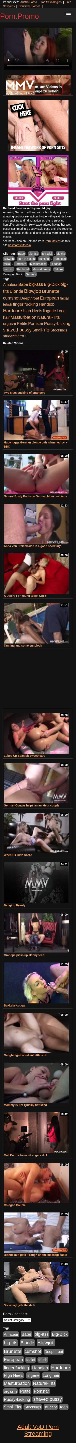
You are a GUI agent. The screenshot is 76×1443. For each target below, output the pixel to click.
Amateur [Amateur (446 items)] (10, 284)
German (31, 274)
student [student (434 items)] (9, 336)
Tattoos (58, 269)
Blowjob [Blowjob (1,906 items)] (32, 291)
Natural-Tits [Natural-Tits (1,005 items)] (48, 317)
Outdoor (56, 264)
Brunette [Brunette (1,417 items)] (51, 291)
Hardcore (20, 264)
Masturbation (38, 264)
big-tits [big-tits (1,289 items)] (10, 1342)
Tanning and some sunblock (23, 645)
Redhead (23, 269)
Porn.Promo (19, 16)
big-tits (61, 253)
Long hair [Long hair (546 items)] (51, 1375)
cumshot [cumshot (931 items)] (11, 298)
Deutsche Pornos (29, 6)
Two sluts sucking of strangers (24, 392)
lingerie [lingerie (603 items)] (49, 311)
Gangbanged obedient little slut (25, 1055)
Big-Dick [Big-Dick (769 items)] (52, 284)
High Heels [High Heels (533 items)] (32, 311)
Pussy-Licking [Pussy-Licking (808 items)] (57, 323)
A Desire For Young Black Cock (25, 595)
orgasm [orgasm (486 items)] (9, 323)
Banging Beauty (15, 905)
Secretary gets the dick (19, 1305)
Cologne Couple (15, 1205)
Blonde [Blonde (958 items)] (16, 291)
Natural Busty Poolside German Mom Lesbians (35, 496)
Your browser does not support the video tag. (38, 49)
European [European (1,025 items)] (49, 298)
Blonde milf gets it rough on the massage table (35, 1254)
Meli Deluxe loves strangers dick (26, 1155)
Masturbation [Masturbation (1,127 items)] (23, 317)
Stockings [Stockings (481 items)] (58, 330)
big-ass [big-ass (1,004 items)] (36, 284)
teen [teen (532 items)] (20, 336)
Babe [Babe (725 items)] (23, 284)
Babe (21, 253)
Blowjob (9, 258)
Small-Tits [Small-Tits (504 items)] (41, 330)
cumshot (44, 258)
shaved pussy (41, 269)
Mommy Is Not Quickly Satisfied (25, 1105)
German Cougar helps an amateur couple (31, 805)
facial (7, 264)
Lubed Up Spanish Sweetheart (24, 755)
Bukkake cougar (15, 1005)
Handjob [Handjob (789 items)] (47, 304)
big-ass (33, 253)
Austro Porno (28, 2)
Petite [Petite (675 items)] (22, 323)
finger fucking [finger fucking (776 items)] (25, 304)
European (60, 258)
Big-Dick (47, 253)
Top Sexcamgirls (51, 2)
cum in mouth (26, 258)
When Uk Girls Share (18, 855)
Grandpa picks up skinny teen (24, 955)
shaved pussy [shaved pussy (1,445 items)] (17, 329)
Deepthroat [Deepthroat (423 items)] (29, 298)
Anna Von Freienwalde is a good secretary (32, 546)
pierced (8, 269)
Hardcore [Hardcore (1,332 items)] (12, 310)
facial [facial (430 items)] (64, 298)
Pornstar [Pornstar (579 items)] (35, 323)
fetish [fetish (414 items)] (7, 304)
